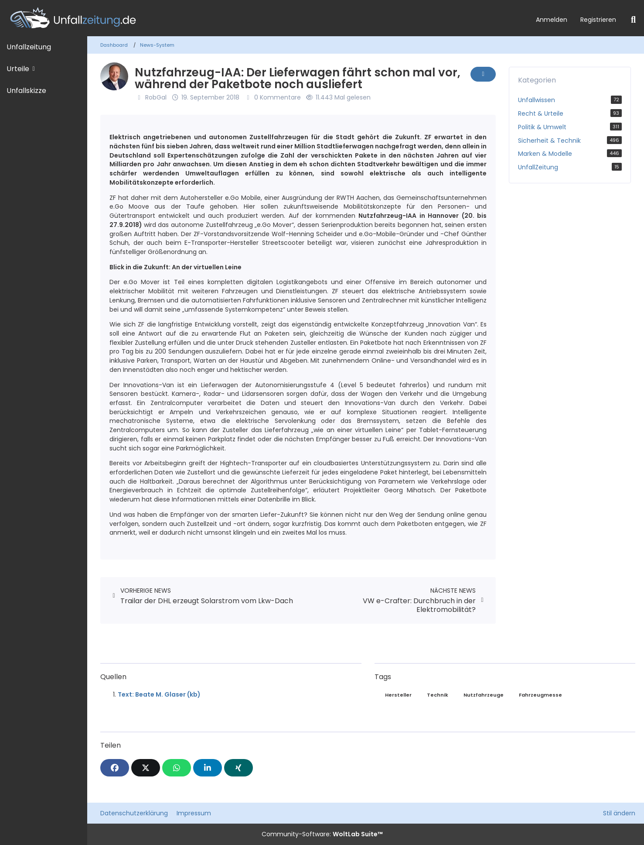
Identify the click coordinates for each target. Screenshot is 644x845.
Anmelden (551, 19)
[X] (145, 767)
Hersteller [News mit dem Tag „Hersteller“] (398, 694)
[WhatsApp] (176, 767)
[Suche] (633, 20)
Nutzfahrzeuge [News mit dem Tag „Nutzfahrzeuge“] (483, 694)
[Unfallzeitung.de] (264, 18)
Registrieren (598, 19)
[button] (207, 767)
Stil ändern (619, 813)
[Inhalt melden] (483, 74)
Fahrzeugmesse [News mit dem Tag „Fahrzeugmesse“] (540, 694)
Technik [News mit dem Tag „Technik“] (437, 694)
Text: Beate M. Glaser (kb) (159, 694)
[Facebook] (114, 767)
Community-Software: (322, 834)
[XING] (238, 767)
